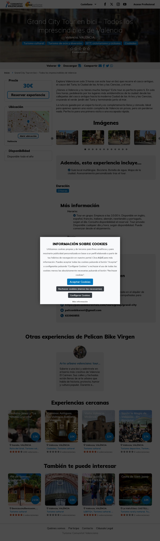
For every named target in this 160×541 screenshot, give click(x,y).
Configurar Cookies (80, 295)
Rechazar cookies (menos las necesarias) (80, 289)
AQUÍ (100, 257)
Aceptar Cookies (80, 281)
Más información (80, 301)
